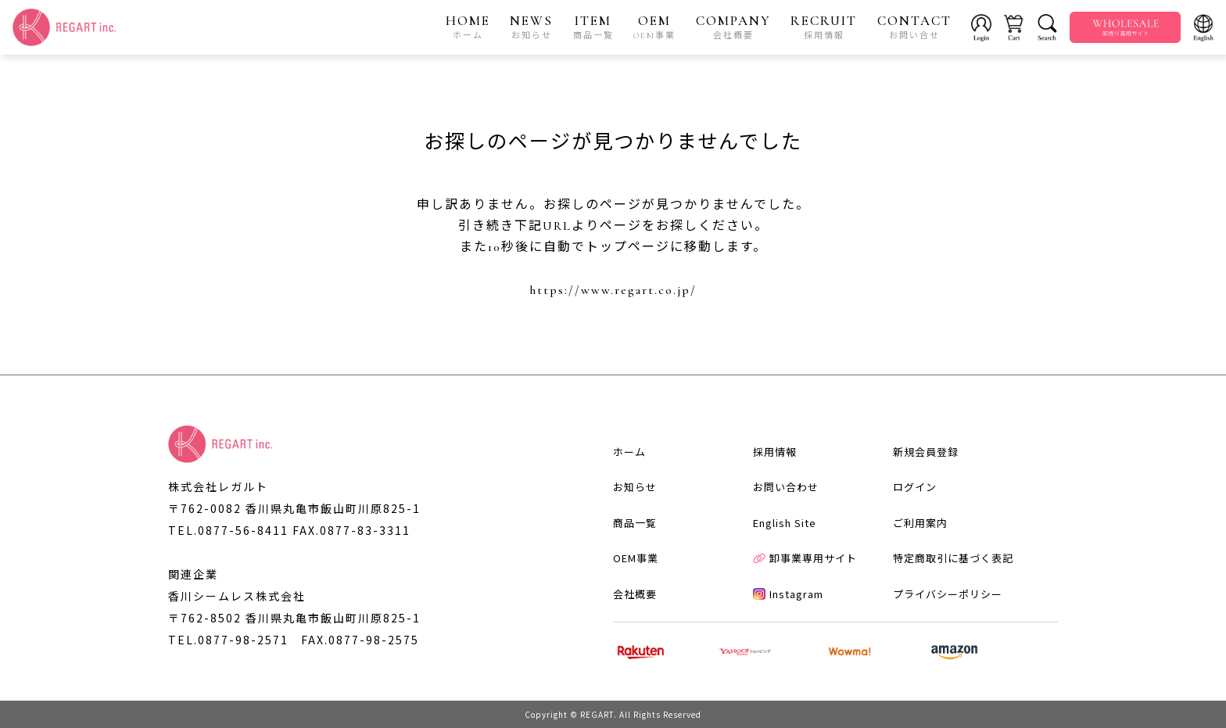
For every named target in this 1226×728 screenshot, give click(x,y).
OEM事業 (635, 557)
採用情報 (775, 451)
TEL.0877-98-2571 (228, 639)
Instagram (788, 593)
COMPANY (733, 27)
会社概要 (635, 593)
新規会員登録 (926, 451)
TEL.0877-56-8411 (228, 530)
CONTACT (914, 27)
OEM (654, 27)
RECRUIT (823, 27)
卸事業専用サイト (805, 557)
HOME (468, 27)
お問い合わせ (786, 486)
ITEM (593, 27)
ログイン (915, 486)
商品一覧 (635, 522)
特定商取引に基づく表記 (953, 557)
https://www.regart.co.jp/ (613, 290)
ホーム (629, 451)
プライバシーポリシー (947, 593)
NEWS (531, 27)
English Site (784, 522)
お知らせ (635, 486)
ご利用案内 (920, 522)
